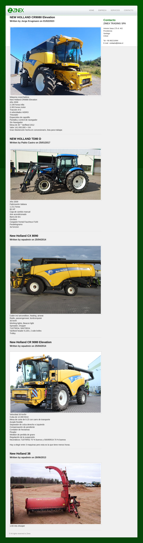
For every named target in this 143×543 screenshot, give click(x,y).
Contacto (128, 10)
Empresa (102, 10)
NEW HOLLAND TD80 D (25, 138)
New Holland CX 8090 (24, 235)
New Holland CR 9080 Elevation (31, 342)
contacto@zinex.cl (116, 43)
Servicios (115, 10)
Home (91, 10)
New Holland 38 (20, 453)
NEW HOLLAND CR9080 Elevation (32, 17)
